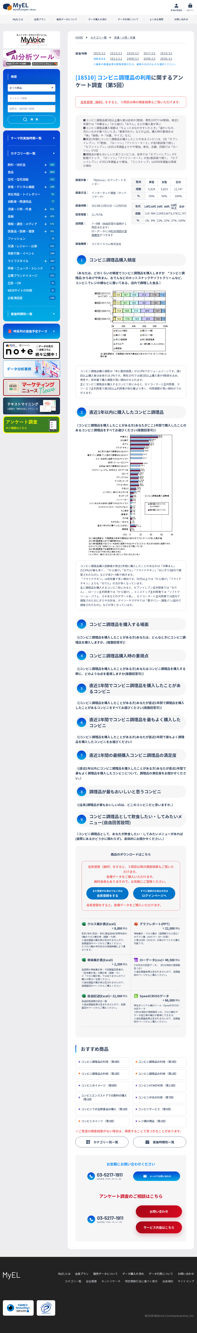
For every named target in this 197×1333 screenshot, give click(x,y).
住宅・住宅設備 (18, 179)
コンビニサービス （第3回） (154, 1109)
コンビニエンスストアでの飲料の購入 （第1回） (103, 1097)
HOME (79, 37)
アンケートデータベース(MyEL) (19, 7)
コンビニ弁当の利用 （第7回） (155, 1097)
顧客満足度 (15, 298)
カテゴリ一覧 (98, 37)
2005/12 (166, 59)
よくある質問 (156, 19)
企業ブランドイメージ (22, 275)
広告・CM (14, 283)
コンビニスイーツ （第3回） (97, 1121)
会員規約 (167, 1281)
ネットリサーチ (110, 1281)
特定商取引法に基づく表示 (141, 1281)
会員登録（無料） (92, 102)
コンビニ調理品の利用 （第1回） (157, 1073)
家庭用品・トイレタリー (24, 194)
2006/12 (150, 59)
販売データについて (67, 19)
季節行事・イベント (21, 253)
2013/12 (99, 59)
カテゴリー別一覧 (23, 153)
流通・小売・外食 (124, 37)
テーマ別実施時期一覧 (26, 138)
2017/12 (150, 53)
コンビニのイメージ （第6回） (99, 1085)
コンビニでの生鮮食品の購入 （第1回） (104, 1109)
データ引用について (128, 19)
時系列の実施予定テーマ (30, 331)
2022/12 (116, 53)
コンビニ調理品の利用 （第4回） (100, 1062)
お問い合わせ (181, 19)
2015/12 (166, 53)
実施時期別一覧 (21, 314)
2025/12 (99, 53)
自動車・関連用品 (19, 201)
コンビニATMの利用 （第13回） (156, 1085)
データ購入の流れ (97, 19)
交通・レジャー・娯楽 (22, 246)
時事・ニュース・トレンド (25, 268)
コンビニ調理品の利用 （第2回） (100, 1073)
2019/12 (133, 53)
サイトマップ (186, 1281)
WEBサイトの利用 (20, 290)
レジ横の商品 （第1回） (151, 1121)
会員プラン (40, 19)
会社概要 (91, 1281)
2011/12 (116, 59)
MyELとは (18, 19)
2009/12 (133, 59)
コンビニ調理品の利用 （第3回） (157, 1062)
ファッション (16, 238)
